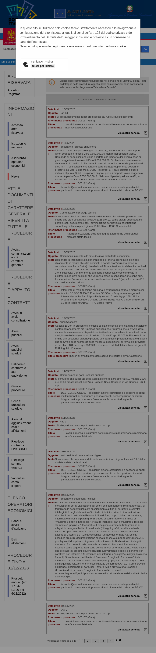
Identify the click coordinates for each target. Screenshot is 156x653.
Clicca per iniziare (43, 65)
